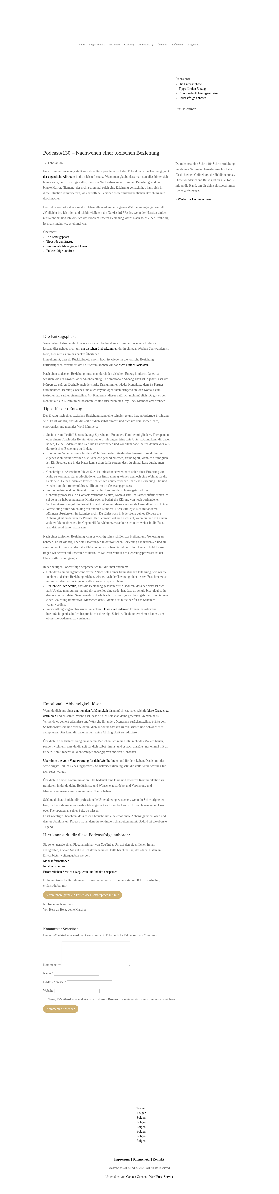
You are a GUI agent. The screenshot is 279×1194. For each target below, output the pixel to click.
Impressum (122, 1159)
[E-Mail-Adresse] (89, 982)
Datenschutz (141, 1159)
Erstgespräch (193, 44)
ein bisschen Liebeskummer (99, 348)
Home (82, 44)
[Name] (76, 974)
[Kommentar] (96, 953)
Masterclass (114, 44)
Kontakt (158, 1159)
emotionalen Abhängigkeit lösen (95, 710)
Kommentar (52, 965)
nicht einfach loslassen (133, 365)
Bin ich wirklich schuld (61, 586)
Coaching (129, 44)
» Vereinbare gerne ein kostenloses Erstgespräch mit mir (82, 895)
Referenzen (178, 44)
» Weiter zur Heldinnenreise (193, 199)
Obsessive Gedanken (115, 609)
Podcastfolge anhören (60, 251)
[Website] (77, 991)
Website (48, 990)
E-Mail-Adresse (54, 982)
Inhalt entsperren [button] (54, 866)
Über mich (162, 44)
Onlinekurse (144, 44)
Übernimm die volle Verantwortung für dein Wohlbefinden (81, 760)
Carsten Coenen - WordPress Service (150, 1177)
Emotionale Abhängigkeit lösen (66, 246)
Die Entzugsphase (57, 237)
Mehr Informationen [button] (56, 861)
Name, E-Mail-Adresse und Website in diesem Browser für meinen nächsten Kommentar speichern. (111, 999)
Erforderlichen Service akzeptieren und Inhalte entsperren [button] (80, 872)
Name (48, 973)
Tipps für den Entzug (60, 241)
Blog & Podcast (97, 44)
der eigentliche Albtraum (59, 176)
